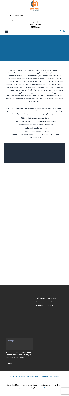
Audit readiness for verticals (36, 128)
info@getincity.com (55, 302)
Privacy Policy (20, 377)
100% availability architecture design (35, 118)
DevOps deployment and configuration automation (35, 121)
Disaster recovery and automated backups (36, 125)
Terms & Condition (41, 377)
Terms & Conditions (46, 388)
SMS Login (35, 27)
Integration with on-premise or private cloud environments (35, 134)
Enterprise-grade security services (35, 131)
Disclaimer (29, 377)
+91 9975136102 (53, 298)
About (12, 377)
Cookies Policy (54, 377)
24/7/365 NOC (35, 138)
